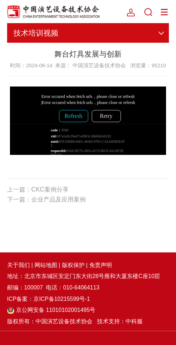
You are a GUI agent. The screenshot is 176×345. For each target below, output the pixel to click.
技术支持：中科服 (120, 321)
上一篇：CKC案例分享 (38, 189)
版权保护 (73, 265)
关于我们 (18, 265)
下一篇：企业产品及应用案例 (46, 199)
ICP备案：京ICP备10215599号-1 (48, 299)
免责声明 (100, 265)
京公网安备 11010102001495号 (51, 310)
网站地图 (45, 265)
